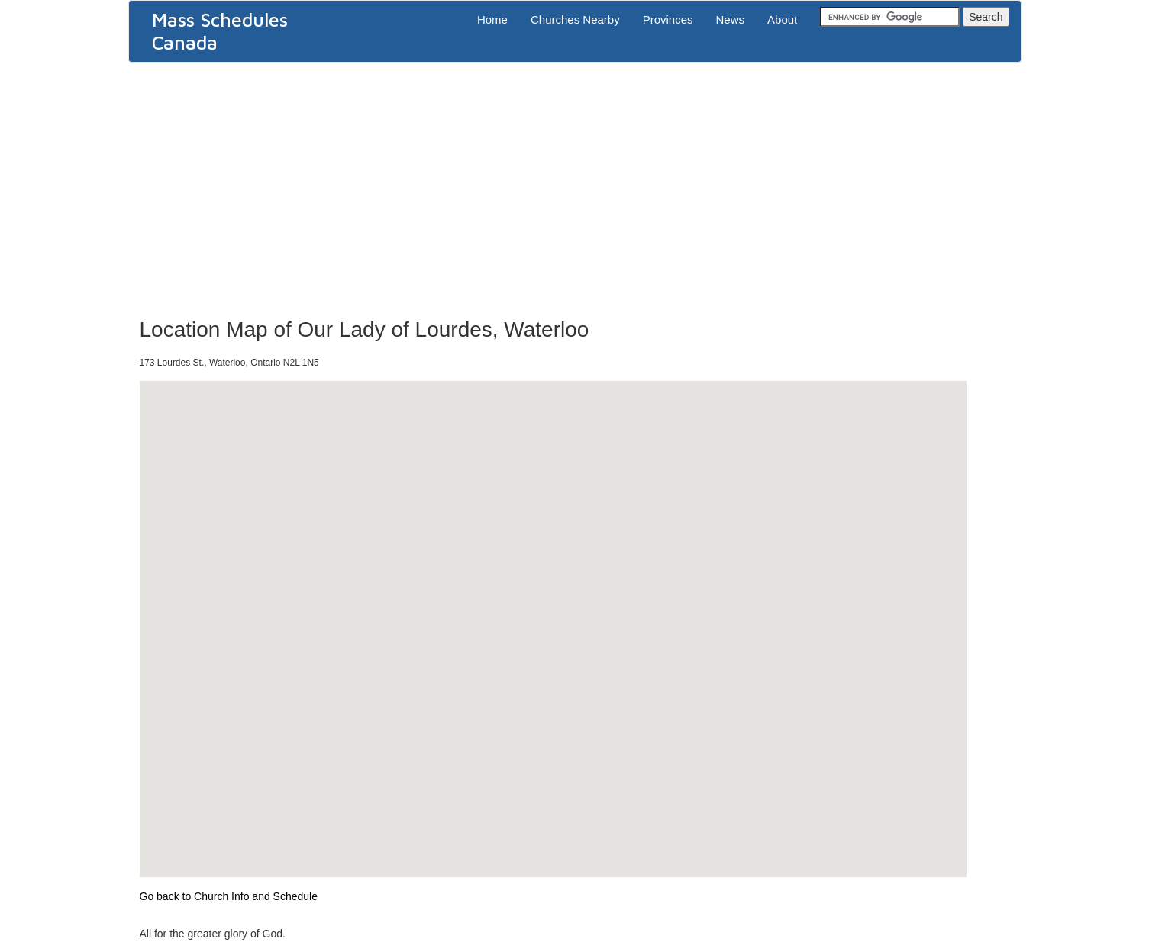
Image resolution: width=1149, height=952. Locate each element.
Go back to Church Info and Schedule (229, 896)
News (730, 19)
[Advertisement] (575, 185)
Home (492, 19)
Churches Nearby (575, 19)
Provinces (668, 19)
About (782, 19)
